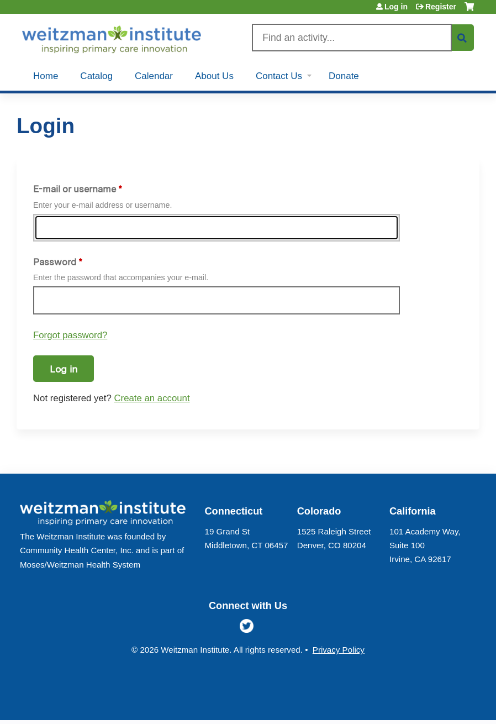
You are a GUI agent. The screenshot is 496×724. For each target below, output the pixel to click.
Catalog (96, 76)
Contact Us (279, 76)
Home (45, 76)
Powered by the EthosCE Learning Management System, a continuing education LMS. (440, 702)
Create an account (151, 398)
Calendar (154, 76)
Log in (396, 7)
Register (440, 7)
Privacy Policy (339, 649)
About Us (214, 76)
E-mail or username (74, 189)
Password (54, 261)
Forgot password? (70, 335)
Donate (344, 76)
